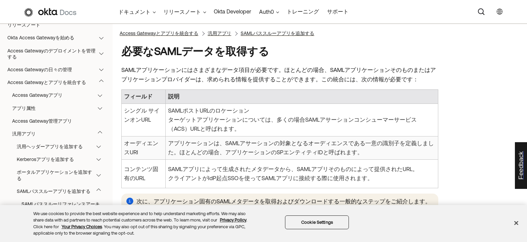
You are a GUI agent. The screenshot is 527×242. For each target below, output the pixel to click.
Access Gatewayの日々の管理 (58, 69)
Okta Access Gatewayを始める (58, 37)
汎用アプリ (60, 133)
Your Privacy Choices (82, 226)
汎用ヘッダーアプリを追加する (62, 146)
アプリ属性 (60, 108)
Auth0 (266, 12)
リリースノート (23, 25)
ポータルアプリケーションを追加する (62, 175)
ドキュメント (134, 12)
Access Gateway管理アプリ (42, 121)
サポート (338, 11)
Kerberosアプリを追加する (62, 159)
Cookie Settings (317, 222)
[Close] (516, 222)
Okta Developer (232, 11)
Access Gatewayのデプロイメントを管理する (58, 53)
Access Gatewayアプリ (60, 95)
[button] (103, 37)
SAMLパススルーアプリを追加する (62, 191)
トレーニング (303, 11)
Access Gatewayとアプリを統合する (58, 82)
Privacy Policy (233, 220)
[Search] (481, 11)
